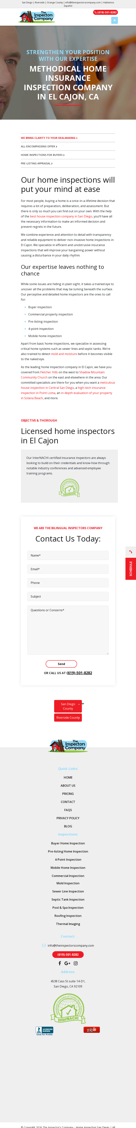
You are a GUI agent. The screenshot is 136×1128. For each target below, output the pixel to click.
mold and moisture (64, 354)
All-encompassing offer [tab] (39, 146)
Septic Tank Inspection (68, 899)
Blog (68, 826)
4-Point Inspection (68, 860)
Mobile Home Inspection (68, 868)
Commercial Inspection (68, 876)
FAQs (68, 810)
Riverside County (68, 718)
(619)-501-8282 (79, 672)
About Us (68, 786)
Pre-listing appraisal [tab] (37, 163)
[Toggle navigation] (114, 20)
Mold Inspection (68, 883)
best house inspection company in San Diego (61, 216)
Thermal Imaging (68, 924)
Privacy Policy (68, 818)
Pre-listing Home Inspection (68, 851)
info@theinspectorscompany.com (83, 2)
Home (68, 777)
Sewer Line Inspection (68, 891)
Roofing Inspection (68, 916)
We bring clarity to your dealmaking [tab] (49, 138)
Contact (68, 802)
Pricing (68, 794)
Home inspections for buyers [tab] (43, 155)
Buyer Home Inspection (68, 843)
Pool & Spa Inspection (68, 908)
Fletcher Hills (49, 372)
